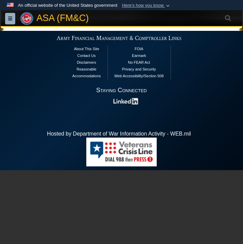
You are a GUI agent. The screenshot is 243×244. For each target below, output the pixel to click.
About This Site (86, 49)
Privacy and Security (139, 69)
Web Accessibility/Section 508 (139, 76)
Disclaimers (86, 62)
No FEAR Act (139, 62)
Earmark (139, 56)
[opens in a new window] (126, 101)
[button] (146, 5)
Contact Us (86, 56)
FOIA (139, 49)
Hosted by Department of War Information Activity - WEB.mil (119, 134)
